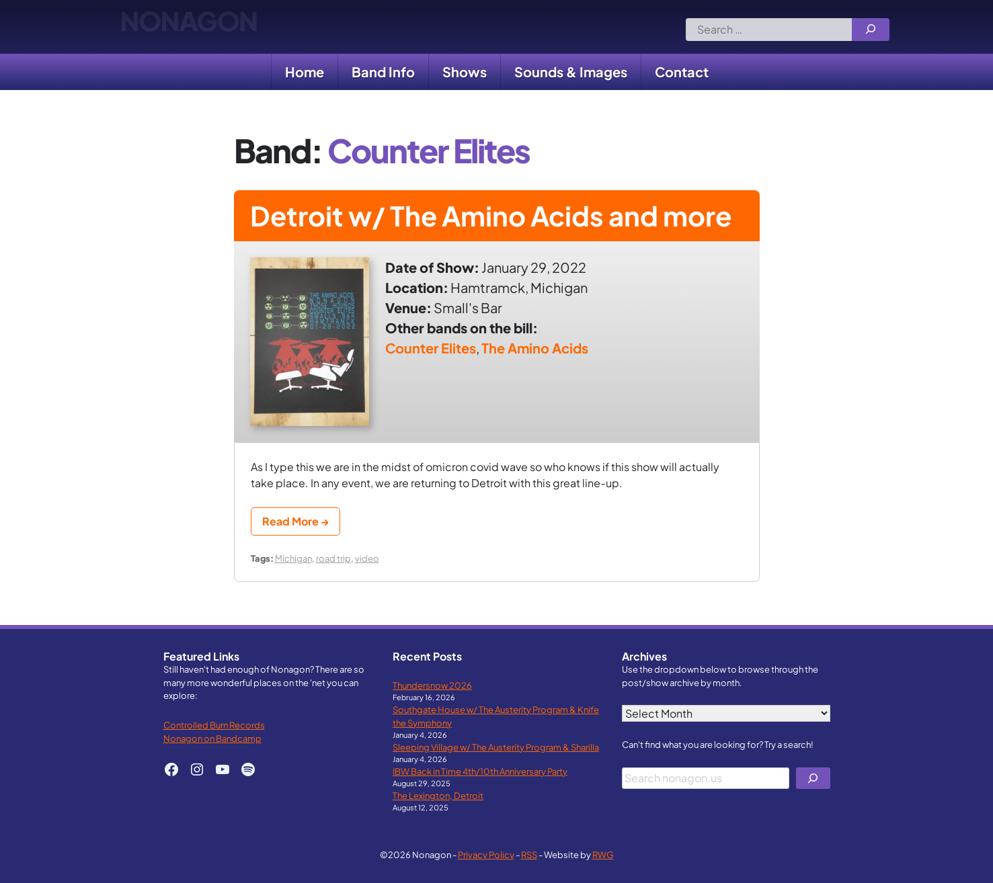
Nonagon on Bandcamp (212, 738)
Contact (682, 71)
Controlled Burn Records (214, 724)
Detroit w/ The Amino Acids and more (490, 215)
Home (304, 71)
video (367, 558)
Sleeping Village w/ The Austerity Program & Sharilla (496, 747)
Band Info (383, 71)
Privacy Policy (486, 854)
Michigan (293, 558)
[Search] (870, 29)
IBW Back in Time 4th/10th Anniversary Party (480, 771)
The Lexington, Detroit (438, 795)
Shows (464, 71)
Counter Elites (430, 347)
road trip (333, 558)
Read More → (295, 521)
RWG (603, 854)
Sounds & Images (570, 71)
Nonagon (188, 27)
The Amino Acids (534, 347)
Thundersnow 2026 (432, 685)
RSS (529, 854)
